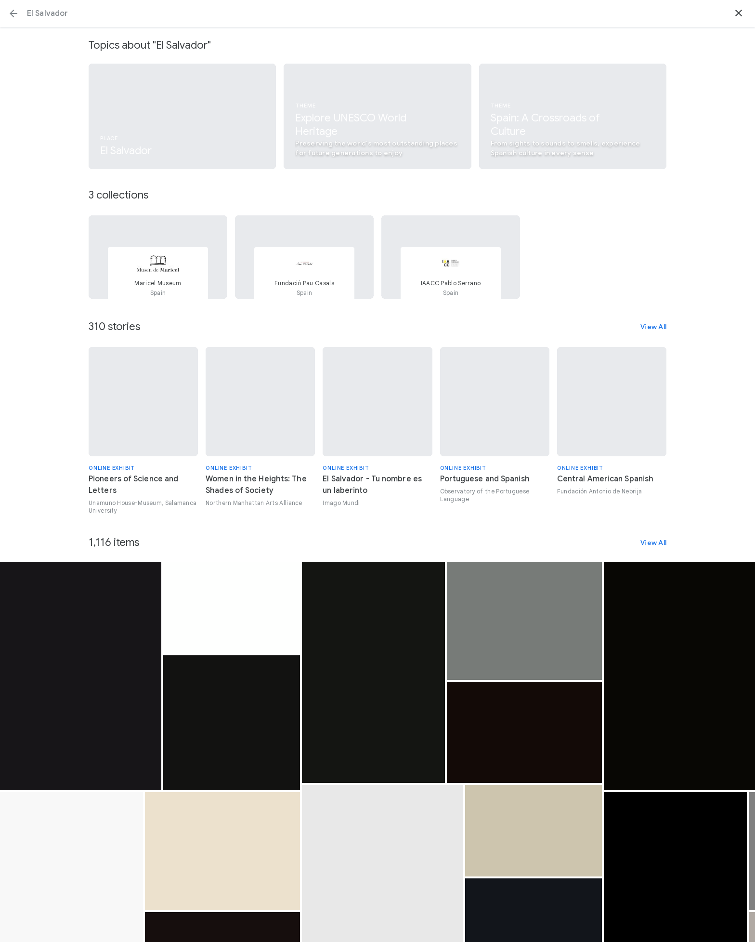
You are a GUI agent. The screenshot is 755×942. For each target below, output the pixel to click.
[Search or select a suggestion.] (377, 13)
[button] (13, 13)
